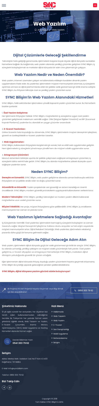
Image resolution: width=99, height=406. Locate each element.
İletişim (56, 342)
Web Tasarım (59, 316)
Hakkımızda (58, 311)
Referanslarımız (60, 338)
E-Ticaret (57, 325)
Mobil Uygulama (60, 333)
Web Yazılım (58, 320)
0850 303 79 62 (84, 290)
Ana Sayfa (41, 29)
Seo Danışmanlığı (61, 329)
